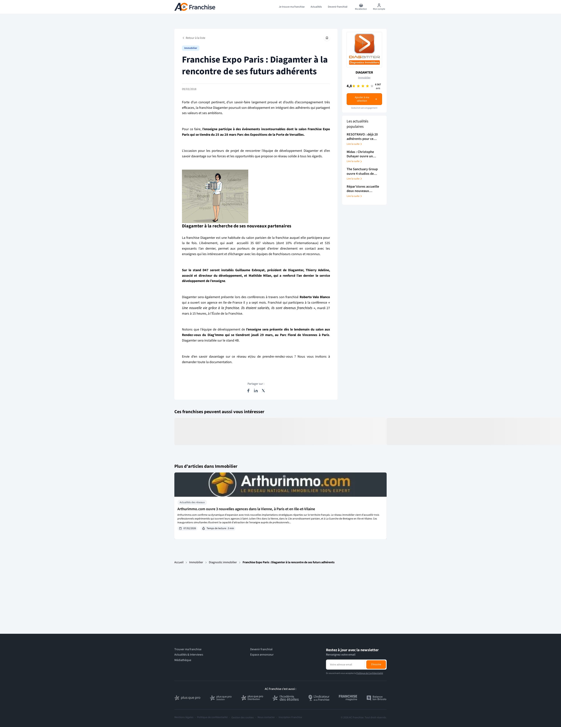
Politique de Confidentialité (369, 673)
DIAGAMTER (364, 72)
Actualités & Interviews (188, 655)
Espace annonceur (262, 655)
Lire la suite (355, 144)
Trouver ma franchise (187, 649)
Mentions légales (183, 717)
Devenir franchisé (261, 649)
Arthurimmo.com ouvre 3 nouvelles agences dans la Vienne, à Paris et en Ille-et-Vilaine (246, 509)
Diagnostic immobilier (223, 562)
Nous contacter (266, 717)
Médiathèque (182, 660)
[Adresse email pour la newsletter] (346, 664)
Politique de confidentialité (212, 717)
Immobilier (190, 48)
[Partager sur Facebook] (248, 391)
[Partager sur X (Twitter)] (263, 391)
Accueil (178, 562)
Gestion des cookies (242, 717)
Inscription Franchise (290, 717)
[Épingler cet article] (327, 38)
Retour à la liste (193, 38)
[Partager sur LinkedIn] (256, 391)
